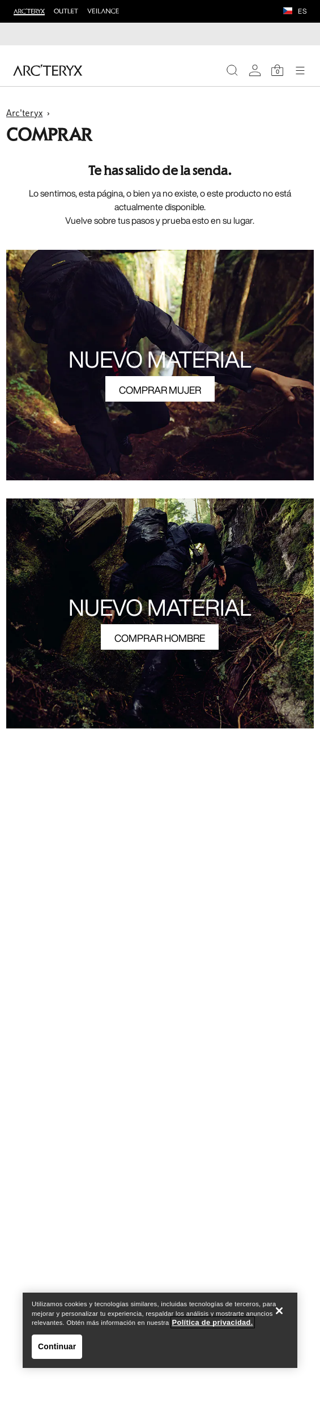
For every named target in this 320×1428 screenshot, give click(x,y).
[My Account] (255, 70)
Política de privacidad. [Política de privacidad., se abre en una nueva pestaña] (212, 1322)
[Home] (48, 70)
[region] (160, 1330)
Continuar (57, 1346)
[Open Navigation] (300, 70)
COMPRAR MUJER (160, 389)
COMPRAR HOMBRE (159, 637)
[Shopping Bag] (277, 70)
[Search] (232, 70)
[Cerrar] (279, 1310)
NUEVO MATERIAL (160, 359)
